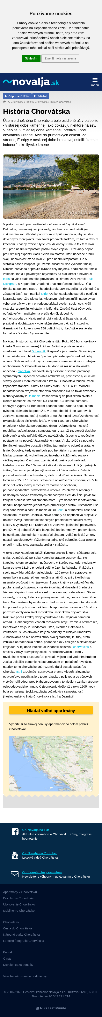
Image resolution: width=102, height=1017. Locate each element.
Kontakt (8, 952)
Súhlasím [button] (31, 58)
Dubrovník (38, 351)
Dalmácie (34, 396)
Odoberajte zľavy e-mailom (42, 872)
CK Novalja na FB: (35, 830)
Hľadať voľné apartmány (51, 710)
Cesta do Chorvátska (17, 928)
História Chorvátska (37, 101)
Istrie (44, 293)
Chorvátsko (11, 922)
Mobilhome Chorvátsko (19, 910)
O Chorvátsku (15, 101)
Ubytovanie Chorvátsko (19, 904)
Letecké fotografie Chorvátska (23, 940)
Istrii (19, 671)
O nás (7, 958)
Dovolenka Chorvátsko (18, 898)
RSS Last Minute (51, 1008)
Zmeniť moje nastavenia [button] (60, 58)
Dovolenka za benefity (18, 964)
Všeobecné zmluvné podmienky (25, 976)
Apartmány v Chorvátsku (20, 892)
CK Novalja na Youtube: (39, 853)
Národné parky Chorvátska (21, 934)
